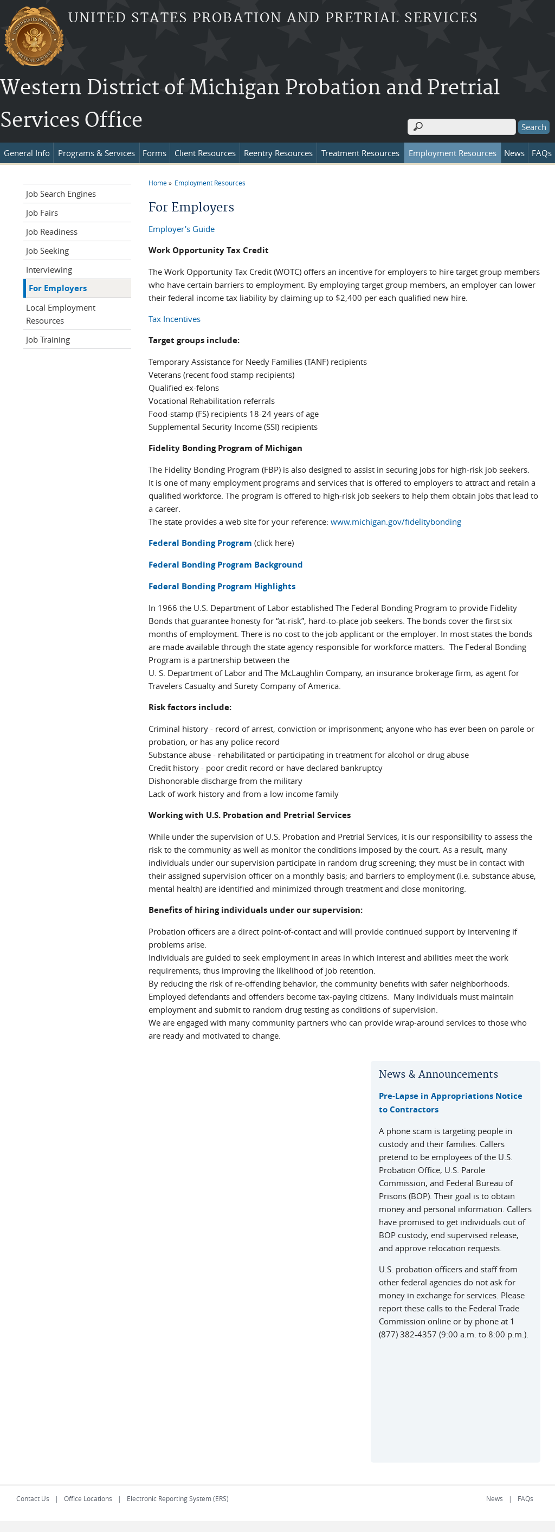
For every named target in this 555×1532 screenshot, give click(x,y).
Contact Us (32, 1498)
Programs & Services (96, 152)
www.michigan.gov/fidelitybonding (396, 521)
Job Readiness (52, 231)
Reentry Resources (278, 152)
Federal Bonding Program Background (226, 564)
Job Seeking (47, 250)
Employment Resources (452, 152)
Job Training (48, 339)
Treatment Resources (360, 152)
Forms (154, 152)
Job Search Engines (61, 193)
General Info (27, 152)
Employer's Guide (182, 228)
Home (158, 182)
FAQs (542, 152)
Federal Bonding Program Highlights (222, 586)
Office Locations (88, 1498)
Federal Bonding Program (200, 543)
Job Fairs (42, 212)
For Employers (58, 288)
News (514, 152)
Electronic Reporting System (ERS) (178, 1498)
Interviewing (49, 269)
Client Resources (205, 152)
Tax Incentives (175, 318)
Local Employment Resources (60, 314)
